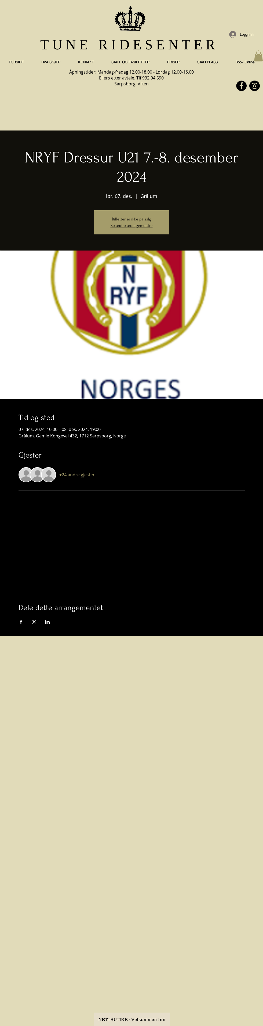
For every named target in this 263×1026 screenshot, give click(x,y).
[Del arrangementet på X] (34, 622)
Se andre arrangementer (132, 225)
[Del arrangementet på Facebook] (21, 622)
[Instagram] (254, 86)
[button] (258, 55)
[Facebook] (241, 86)
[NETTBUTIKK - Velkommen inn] (132, 1019)
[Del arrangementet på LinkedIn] (47, 622)
